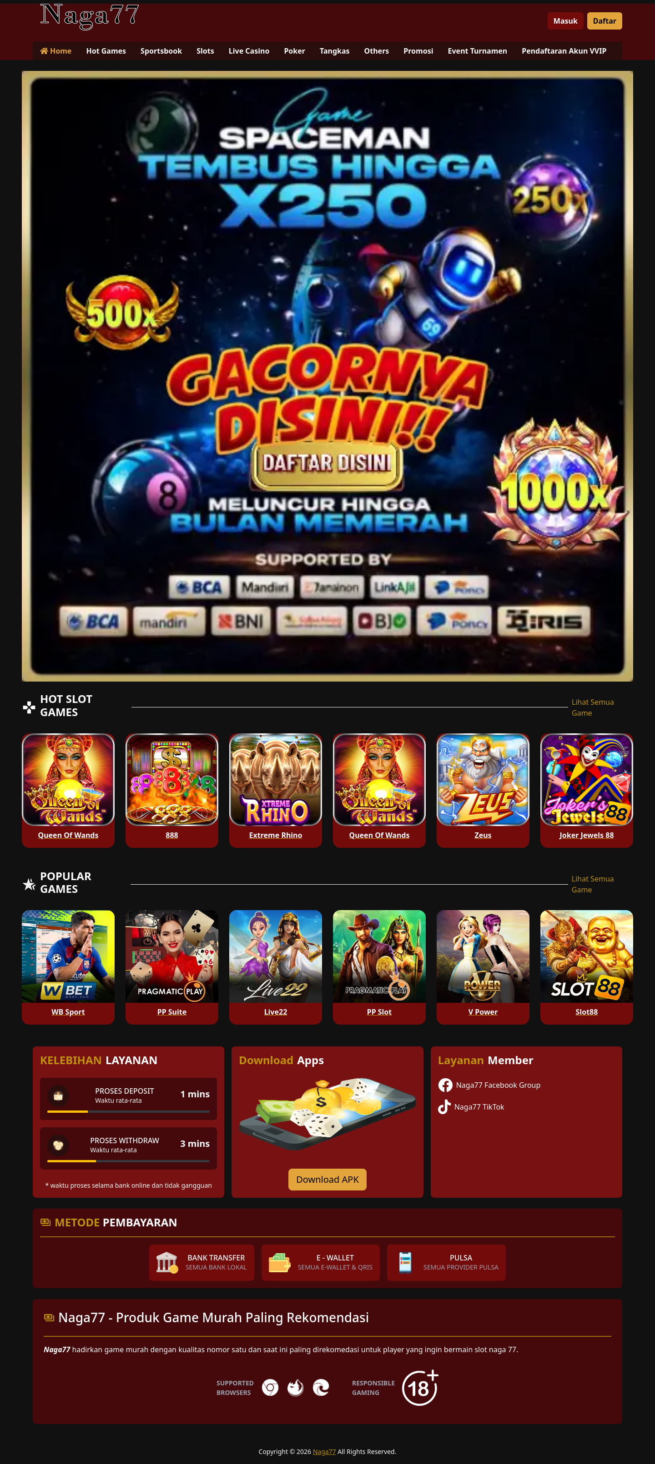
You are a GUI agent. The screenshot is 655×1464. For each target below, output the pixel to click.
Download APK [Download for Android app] (327, 1179)
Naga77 (324, 1451)
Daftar (604, 21)
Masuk (566, 21)
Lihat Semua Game (593, 707)
